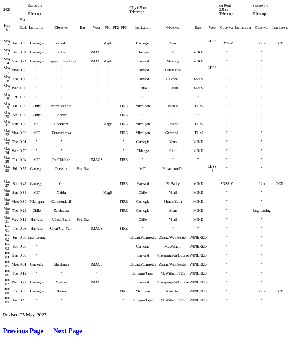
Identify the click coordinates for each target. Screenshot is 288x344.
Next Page (67, 331)
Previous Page (23, 331)
